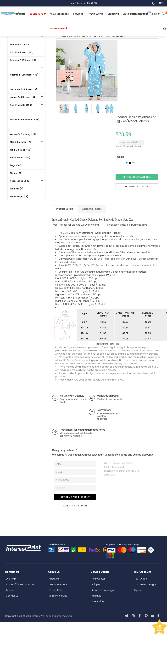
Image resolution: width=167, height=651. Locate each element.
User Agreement (58, 584)
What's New (59, 28)
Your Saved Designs (145, 584)
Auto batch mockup (137, 14)
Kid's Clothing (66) (21, 150)
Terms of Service (58, 596)
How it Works (95, 14)
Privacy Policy (56, 590)
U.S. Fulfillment (59, 14)
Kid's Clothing (89, 36)
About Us (54, 579)
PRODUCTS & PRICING (70, 36)
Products (20, 14)
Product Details (64, 209)
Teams (9, 590)
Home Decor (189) (20, 157)
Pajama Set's (118, 36)
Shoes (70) (16, 173)
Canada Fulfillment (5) (23, 60)
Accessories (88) (19, 181)
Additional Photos (91, 209)
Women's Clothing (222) (24, 134)
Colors (120, 157)
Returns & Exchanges (103, 590)
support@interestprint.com (21, 584)
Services (78, 14)
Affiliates (96, 596)
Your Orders (140, 579)
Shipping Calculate (136, 186)
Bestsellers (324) (19, 44)
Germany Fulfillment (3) (23, 89)
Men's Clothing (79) (21, 142)
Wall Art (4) (17, 188)
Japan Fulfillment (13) (22, 97)
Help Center (98, 579)
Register (155, 14)
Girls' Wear (104, 36)
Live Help (11, 579)
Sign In (138, 590)
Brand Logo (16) (19, 196)
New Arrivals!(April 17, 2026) (83, 3)
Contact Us (12, 596)
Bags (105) (16, 165)
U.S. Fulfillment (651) (22, 52)
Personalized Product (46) (25, 119)
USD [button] (162, 3)
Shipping (113, 14)
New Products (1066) (22, 105)
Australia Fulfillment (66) (24, 74)
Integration (98, 601)
